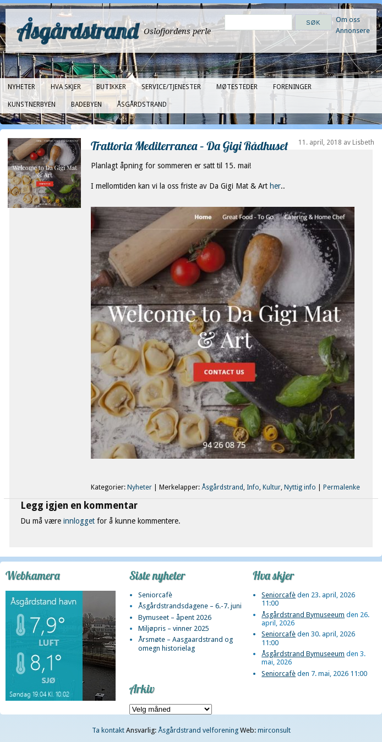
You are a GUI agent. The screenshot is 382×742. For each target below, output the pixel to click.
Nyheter (21, 87)
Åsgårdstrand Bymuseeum (303, 615)
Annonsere (353, 30)
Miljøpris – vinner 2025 (173, 628)
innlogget (79, 520)
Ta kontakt (108, 730)
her (275, 186)
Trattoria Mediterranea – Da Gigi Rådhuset (189, 145)
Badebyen (86, 104)
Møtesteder (237, 87)
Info (253, 487)
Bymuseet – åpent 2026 (174, 617)
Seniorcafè (155, 595)
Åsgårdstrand (77, 31)
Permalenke (341, 487)
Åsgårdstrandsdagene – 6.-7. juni (190, 606)
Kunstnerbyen (32, 104)
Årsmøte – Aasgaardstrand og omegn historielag (185, 643)
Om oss (348, 19)
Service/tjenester (171, 87)
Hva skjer (66, 87)
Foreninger (292, 87)
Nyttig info (300, 487)
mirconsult (274, 730)
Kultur (272, 487)
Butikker (111, 87)
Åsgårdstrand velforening (198, 730)
